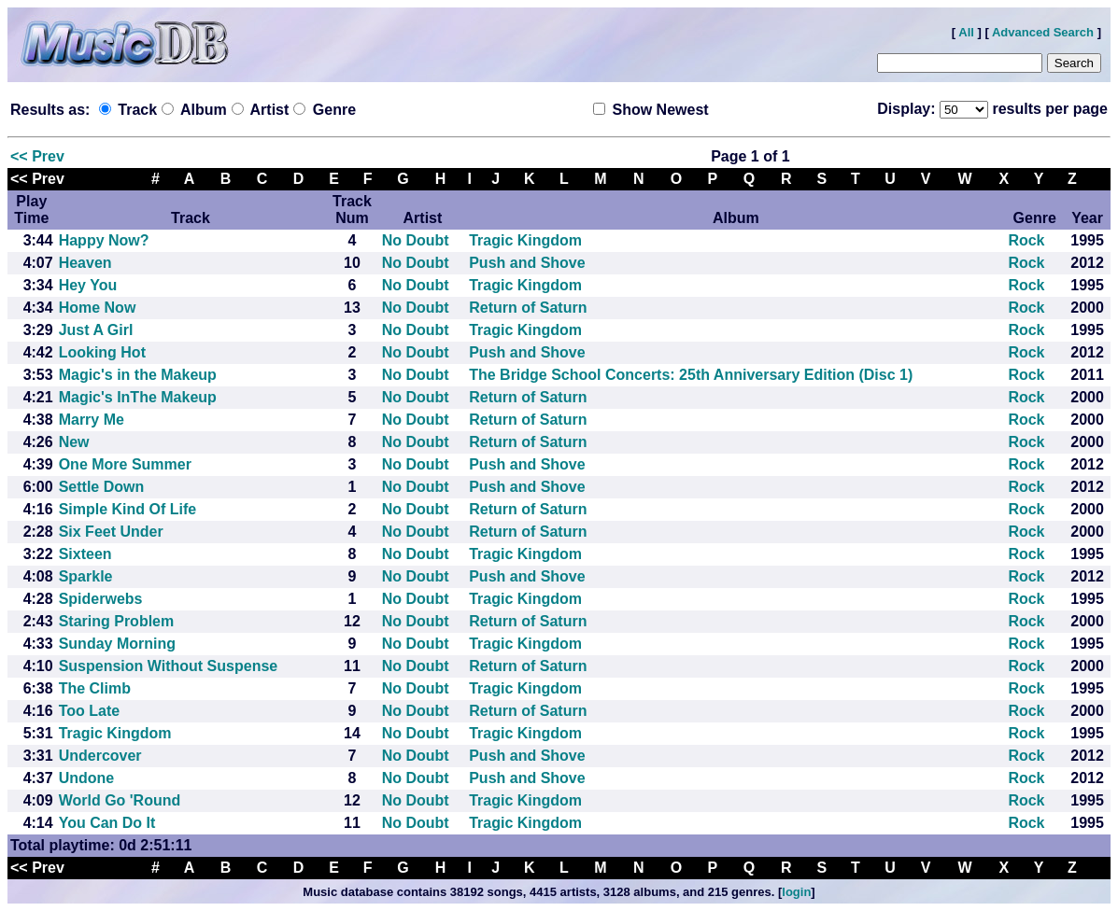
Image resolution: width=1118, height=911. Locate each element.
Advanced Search (1043, 32)
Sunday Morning (117, 644)
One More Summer (125, 464)
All (966, 32)
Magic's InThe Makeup (138, 397)
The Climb (95, 688)
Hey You (88, 285)
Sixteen (85, 554)
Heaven (85, 263)
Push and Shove (527, 263)
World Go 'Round (120, 800)
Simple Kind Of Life (128, 509)
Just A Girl (96, 330)
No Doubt (415, 240)
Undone (87, 778)
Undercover (100, 756)
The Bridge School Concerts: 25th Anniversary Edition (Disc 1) (691, 375)
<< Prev (37, 156)
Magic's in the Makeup (138, 375)
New (74, 442)
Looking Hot (102, 352)
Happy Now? (104, 240)
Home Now (97, 307)
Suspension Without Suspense (168, 666)
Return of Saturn (528, 307)
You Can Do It (107, 823)
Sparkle (86, 576)
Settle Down (102, 487)
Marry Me (91, 419)
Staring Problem (117, 621)
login (796, 892)
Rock (1026, 240)
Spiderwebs (101, 599)
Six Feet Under (111, 532)
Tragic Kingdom (525, 240)
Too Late (89, 711)
